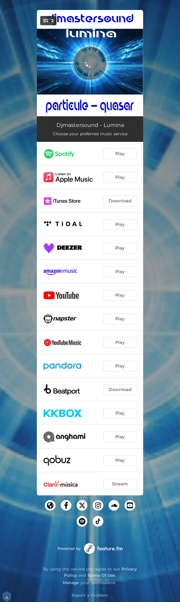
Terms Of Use (101, 575)
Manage (71, 582)
